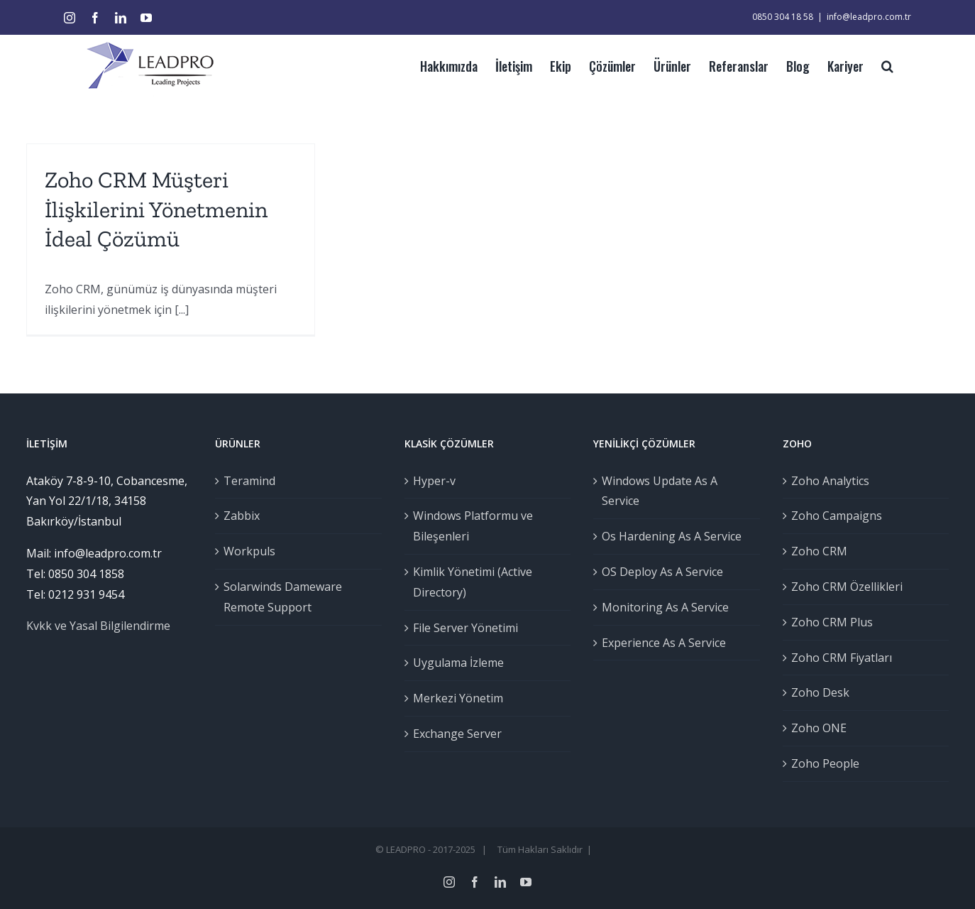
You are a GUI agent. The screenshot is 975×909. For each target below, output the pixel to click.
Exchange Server (453, 733)
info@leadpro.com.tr (862, 17)
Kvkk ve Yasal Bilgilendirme (95, 625)
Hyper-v (430, 481)
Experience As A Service (661, 643)
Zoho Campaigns (833, 515)
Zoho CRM (816, 551)
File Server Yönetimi (461, 628)
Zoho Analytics (827, 481)
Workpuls (246, 551)
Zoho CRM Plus (828, 622)
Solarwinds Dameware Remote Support (280, 597)
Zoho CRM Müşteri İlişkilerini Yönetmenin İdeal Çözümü (153, 209)
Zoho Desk (817, 692)
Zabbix (239, 515)
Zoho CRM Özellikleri (843, 586)
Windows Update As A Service (657, 491)
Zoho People (822, 763)
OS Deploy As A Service (659, 571)
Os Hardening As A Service (669, 536)
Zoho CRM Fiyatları (838, 657)
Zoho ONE (815, 728)
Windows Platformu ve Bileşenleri (469, 526)
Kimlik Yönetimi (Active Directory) (469, 582)
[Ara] (881, 64)
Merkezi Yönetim (454, 698)
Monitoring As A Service (662, 607)
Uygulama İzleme (454, 662)
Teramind (246, 481)
